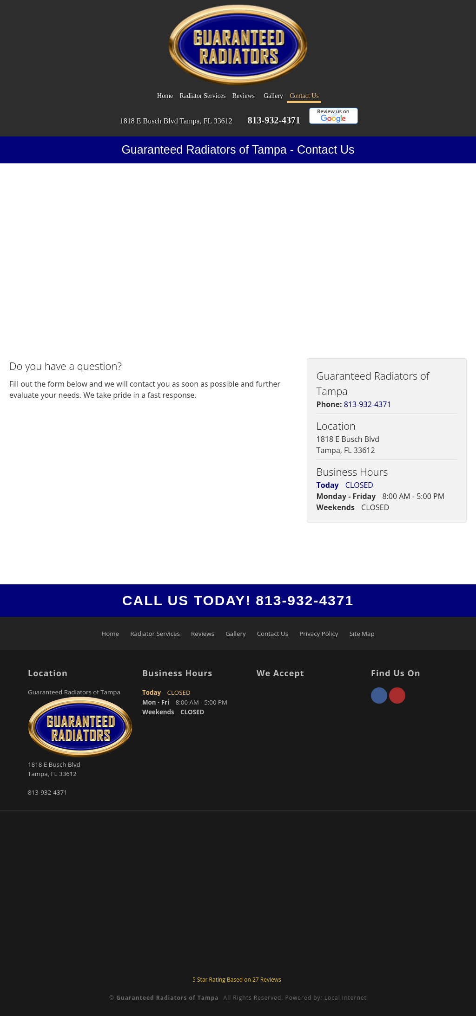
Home (165, 95)
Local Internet (345, 998)
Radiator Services (202, 95)
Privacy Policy (318, 633)
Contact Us (304, 95)
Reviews (243, 95)
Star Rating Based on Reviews (236, 980)
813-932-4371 (274, 120)
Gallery (273, 95)
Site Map (362, 633)
